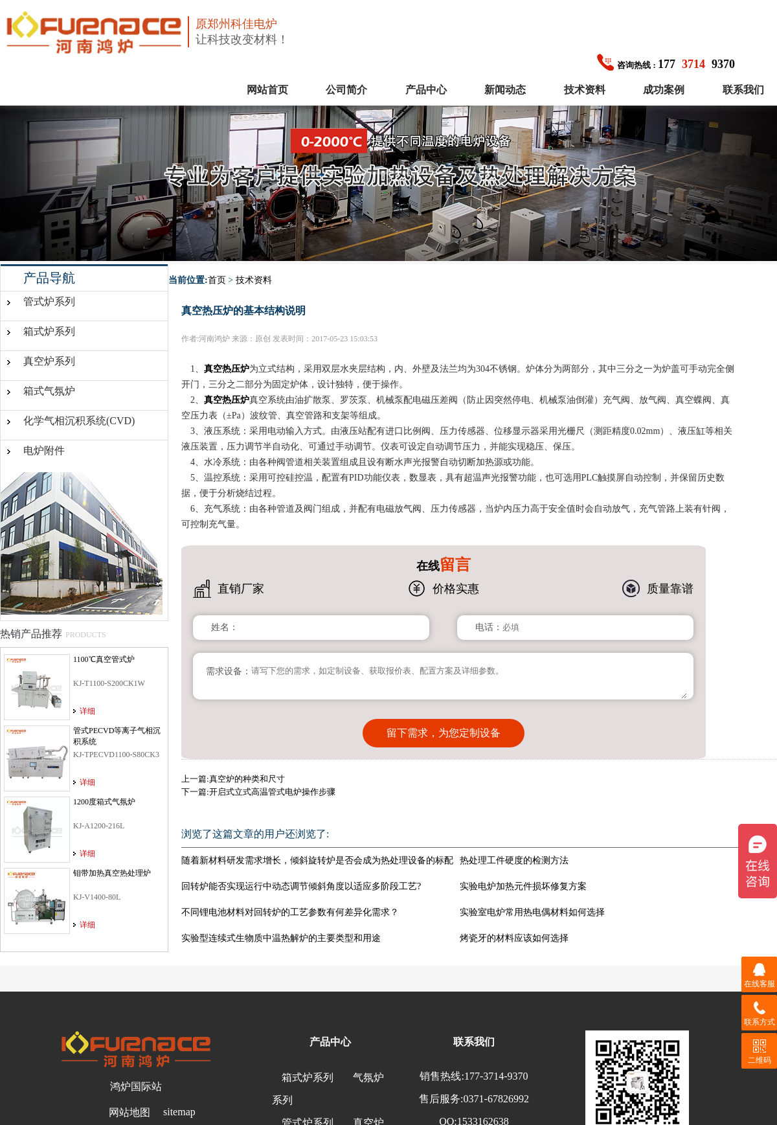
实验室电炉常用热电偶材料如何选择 (532, 906)
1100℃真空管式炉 (104, 659)
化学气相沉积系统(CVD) (79, 420)
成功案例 (663, 89)
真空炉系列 (49, 361)
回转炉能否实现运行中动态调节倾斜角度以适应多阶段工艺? (301, 880)
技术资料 (584, 89)
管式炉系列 (49, 301)
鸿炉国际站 (136, 1079)
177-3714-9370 (496, 1069)
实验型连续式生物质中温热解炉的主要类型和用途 (281, 932)
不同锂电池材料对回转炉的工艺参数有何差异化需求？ (290, 906)
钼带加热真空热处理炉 (112, 873)
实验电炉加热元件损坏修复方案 (523, 880)
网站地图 (129, 1105)
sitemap (179, 1105)
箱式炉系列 (49, 331)
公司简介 (346, 89)
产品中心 (426, 89)
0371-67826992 (496, 1092)
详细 (87, 711)
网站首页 (267, 89)
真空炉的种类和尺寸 (247, 772)
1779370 (666, 64)
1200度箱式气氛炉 (104, 801)
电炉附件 (44, 450)
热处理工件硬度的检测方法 (514, 854)
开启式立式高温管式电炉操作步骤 (272, 785)
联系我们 (743, 89)
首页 (217, 280)
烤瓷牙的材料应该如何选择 (514, 932)
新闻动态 (505, 89)
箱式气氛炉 (49, 390)
